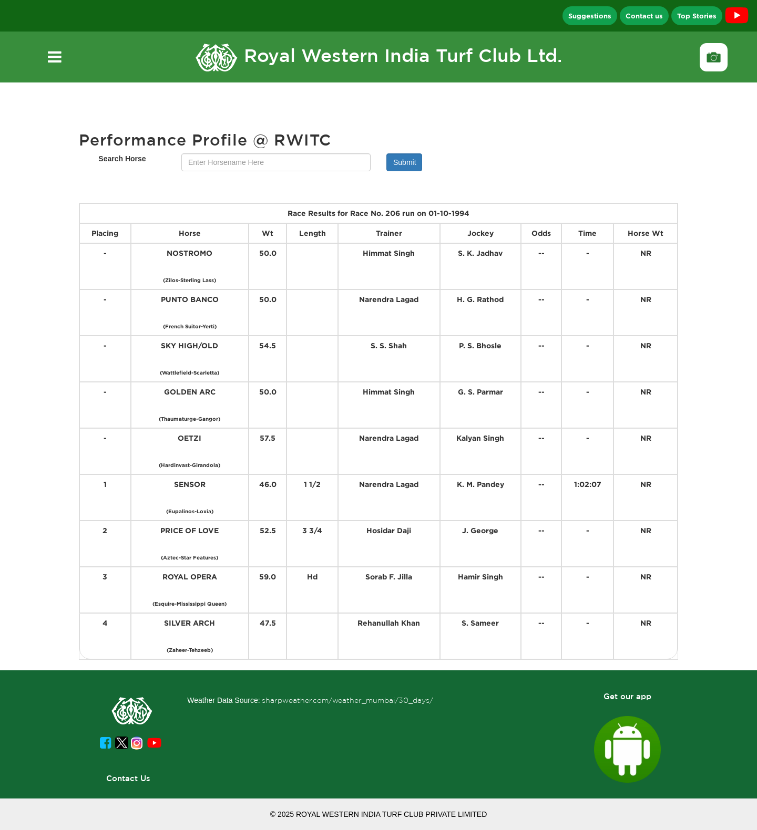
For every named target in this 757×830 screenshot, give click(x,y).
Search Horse (122, 158)
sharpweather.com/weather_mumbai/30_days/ (347, 700)
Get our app (627, 696)
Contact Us (128, 778)
